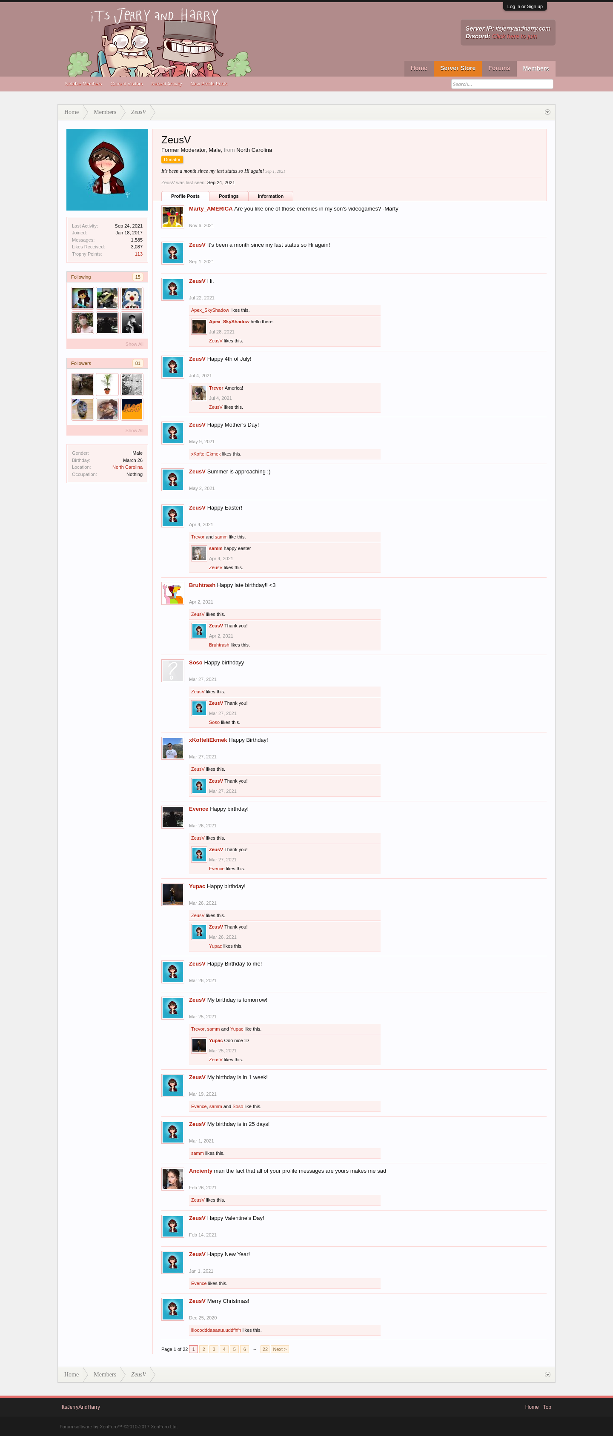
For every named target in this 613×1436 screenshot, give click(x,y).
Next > (279, 1349)
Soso (196, 662)
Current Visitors (127, 83)
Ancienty (200, 1171)
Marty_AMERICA (211, 208)
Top (547, 1407)
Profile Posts (185, 196)
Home (419, 68)
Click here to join (514, 36)
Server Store (458, 68)
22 (265, 1349)
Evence (199, 809)
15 (137, 276)
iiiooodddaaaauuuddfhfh (216, 1330)
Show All (134, 344)
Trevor (216, 387)
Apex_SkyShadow (210, 310)
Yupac (197, 886)
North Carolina (127, 467)
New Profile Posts (209, 83)
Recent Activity (166, 83)
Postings (228, 196)
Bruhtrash (202, 585)
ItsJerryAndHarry (81, 1407)
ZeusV (197, 245)
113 (139, 253)
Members (536, 68)
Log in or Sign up (525, 6)
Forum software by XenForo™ (119, 1426)
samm (221, 536)
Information (271, 196)
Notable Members (83, 83)
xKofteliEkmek (206, 453)
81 (137, 363)
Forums (499, 68)
